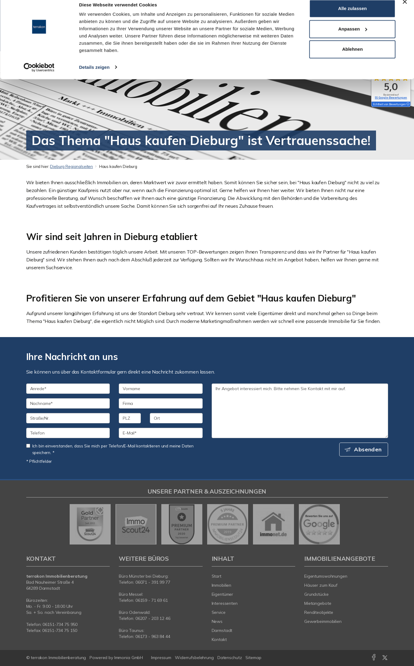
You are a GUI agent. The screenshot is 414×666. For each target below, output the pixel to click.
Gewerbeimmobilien (323, 621)
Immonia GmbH (128, 657)
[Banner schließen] (405, 9)
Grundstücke (316, 594)
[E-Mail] (161, 433)
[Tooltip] (407, 104)
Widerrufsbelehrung (194, 657)
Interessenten (225, 603)
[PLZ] (130, 418)
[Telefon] (68, 433)
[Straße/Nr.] (68, 418)
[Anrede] (68, 389)
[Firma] (161, 403)
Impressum (161, 657)
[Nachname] (68, 403)
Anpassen (352, 36)
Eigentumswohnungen (325, 576)
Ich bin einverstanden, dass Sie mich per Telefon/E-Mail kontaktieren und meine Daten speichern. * (110, 449)
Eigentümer (222, 594)
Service (219, 612)
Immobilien (222, 585)
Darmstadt (222, 630)
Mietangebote (317, 603)
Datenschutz (229, 657)
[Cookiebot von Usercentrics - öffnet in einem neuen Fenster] (39, 74)
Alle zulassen (352, 16)
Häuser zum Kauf (320, 585)
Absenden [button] (368, 449)
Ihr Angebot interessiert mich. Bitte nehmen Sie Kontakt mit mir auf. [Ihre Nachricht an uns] (300, 411)
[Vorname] (161, 389)
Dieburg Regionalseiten (71, 166)
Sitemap (253, 657)
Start (216, 576)
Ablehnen (352, 56)
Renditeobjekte (318, 612)
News (217, 621)
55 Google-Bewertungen (391, 97)
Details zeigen (94, 74)
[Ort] (176, 418)
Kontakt (219, 639)
